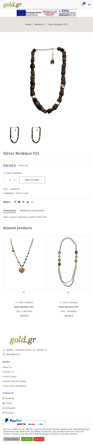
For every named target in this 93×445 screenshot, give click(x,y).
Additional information (32, 210)
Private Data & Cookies (14, 381)
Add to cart (32, 180)
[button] (12, 173)
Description (9, 210)
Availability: (9, 193)
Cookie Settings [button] (11, 439)
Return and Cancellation (14, 386)
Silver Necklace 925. (24, 307)
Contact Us (8, 371)
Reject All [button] (39, 439)
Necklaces (39, 24)
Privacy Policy (9, 376)
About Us (7, 367)
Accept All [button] (27, 439)
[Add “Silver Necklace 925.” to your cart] (24, 292)
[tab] (9, 211)
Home (28, 24)
